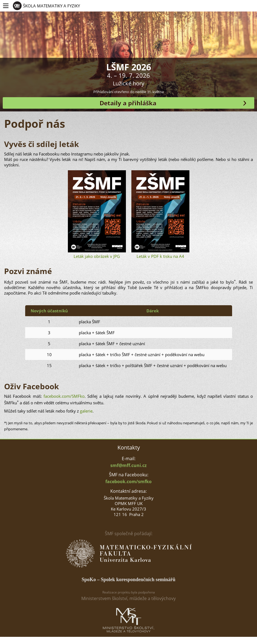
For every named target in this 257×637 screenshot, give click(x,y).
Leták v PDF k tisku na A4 (160, 214)
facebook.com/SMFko (64, 396)
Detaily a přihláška (128, 103)
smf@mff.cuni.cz (128, 465)
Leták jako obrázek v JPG (97, 214)
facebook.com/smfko (128, 482)
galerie (86, 411)
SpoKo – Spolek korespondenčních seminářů (128, 579)
